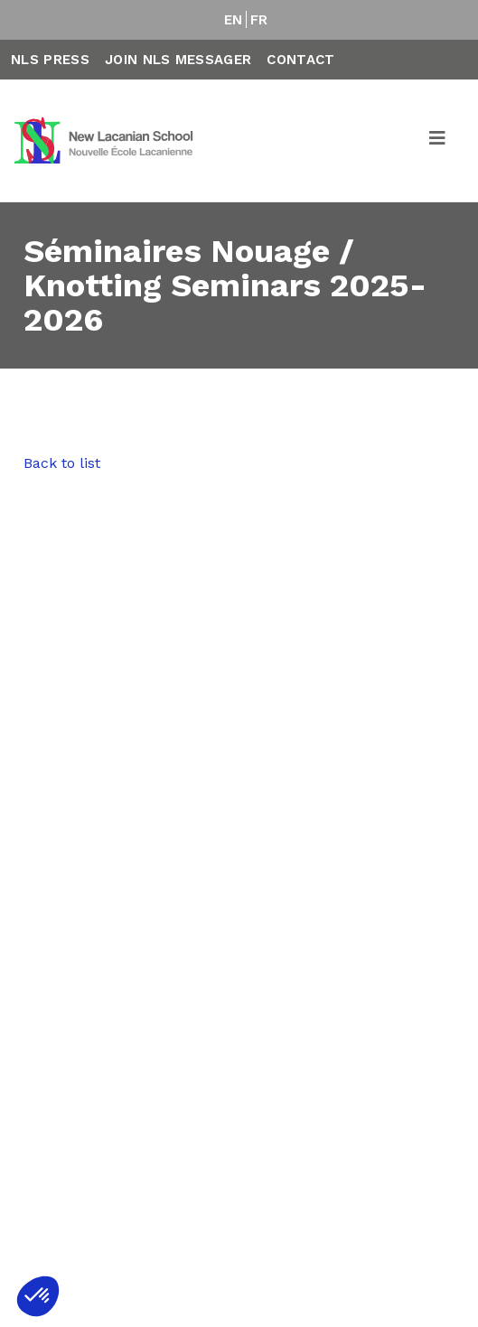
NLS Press (50, 59)
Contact (300, 59)
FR (259, 20)
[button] (38, 1296)
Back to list (61, 463)
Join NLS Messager (178, 59)
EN (233, 20)
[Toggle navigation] (438, 141)
